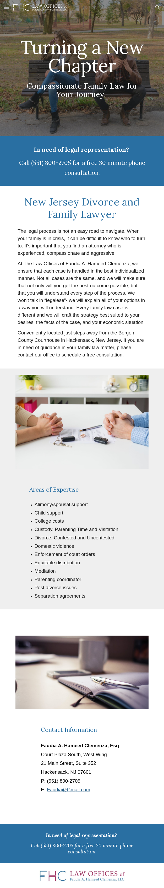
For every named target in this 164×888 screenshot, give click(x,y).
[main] (81, 68)
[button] (6, 7)
